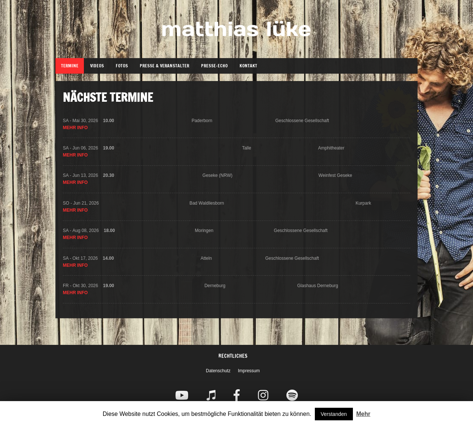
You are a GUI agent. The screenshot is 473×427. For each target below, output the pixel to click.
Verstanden (334, 414)
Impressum (249, 370)
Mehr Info (75, 128)
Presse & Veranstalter (164, 66)
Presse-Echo (214, 66)
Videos (97, 66)
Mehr (363, 414)
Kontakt (248, 66)
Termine (69, 66)
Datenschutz (218, 370)
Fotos (122, 66)
